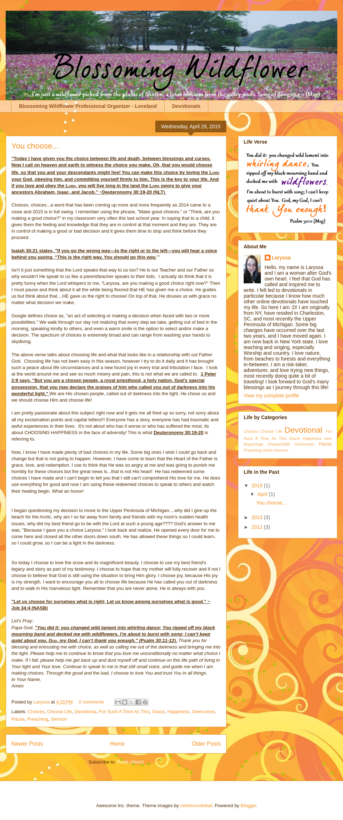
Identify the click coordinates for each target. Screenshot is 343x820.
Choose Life (59, 711)
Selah (268, 450)
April (263, 494)
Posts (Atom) (130, 762)
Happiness (178, 711)
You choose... (35, 145)
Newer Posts (27, 744)
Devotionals (186, 106)
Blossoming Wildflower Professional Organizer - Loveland (88, 106)
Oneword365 (278, 444)
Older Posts (206, 744)
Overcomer (203, 711)
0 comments (91, 702)
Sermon (59, 719)
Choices (36, 711)
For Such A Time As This (124, 711)
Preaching (37, 719)
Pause (18, 719)
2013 (258, 517)
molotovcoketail (196, 805)
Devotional (85, 711)
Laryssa (42, 702)
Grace (158, 711)
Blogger (248, 805)
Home (117, 744)
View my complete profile (271, 395)
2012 (258, 527)
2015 (258, 485)
